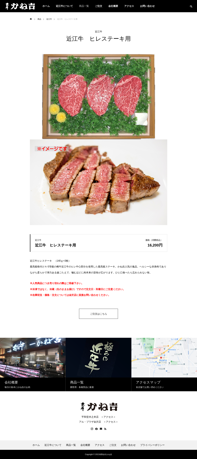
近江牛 (38, 240)
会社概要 (113, 6)
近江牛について (64, 6)
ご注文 (98, 6)
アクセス (129, 6)
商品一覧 (84, 6)
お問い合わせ (147, 6)
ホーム (46, 6)
